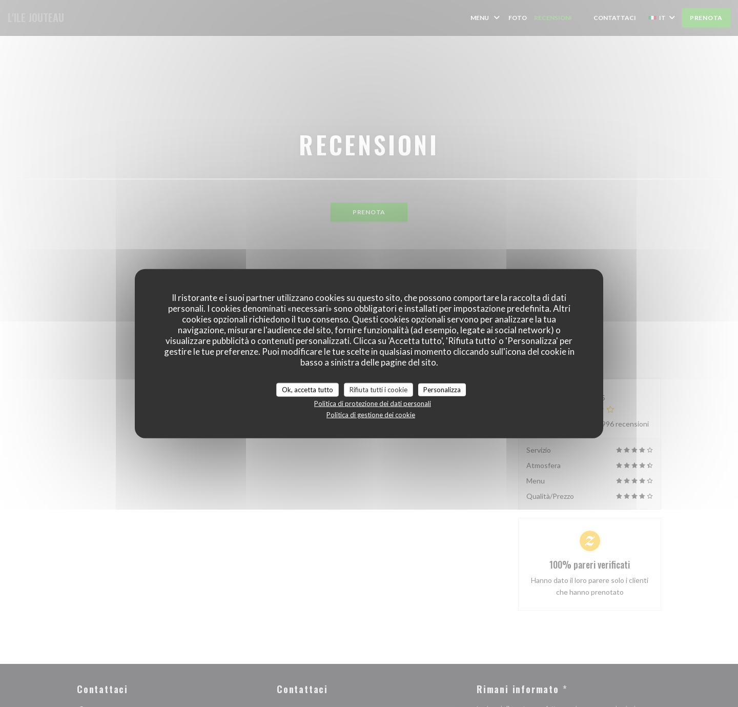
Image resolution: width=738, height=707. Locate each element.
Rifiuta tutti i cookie (378, 389)
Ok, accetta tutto (307, 389)
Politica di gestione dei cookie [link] (370, 415)
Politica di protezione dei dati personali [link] (372, 403)
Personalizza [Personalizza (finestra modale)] (442, 389)
